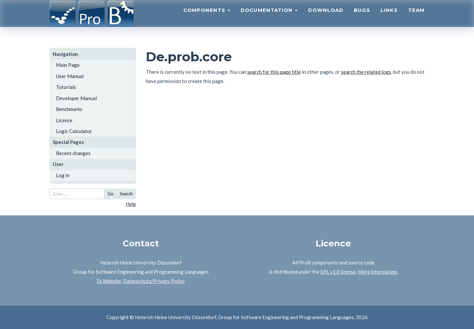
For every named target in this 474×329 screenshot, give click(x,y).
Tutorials (66, 87)
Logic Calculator (74, 131)
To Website (108, 281)
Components (206, 18)
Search (126, 193)
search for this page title (274, 72)
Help (131, 204)
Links (389, 18)
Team (416, 18)
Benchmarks (69, 109)
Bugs (362, 18)
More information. (378, 272)
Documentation (269, 18)
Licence (64, 120)
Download (325, 18)
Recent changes (73, 153)
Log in (62, 175)
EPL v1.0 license (338, 272)
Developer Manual (76, 98)
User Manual (70, 76)
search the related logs (366, 72)
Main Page (68, 65)
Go (111, 193)
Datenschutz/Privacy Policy (153, 281)
